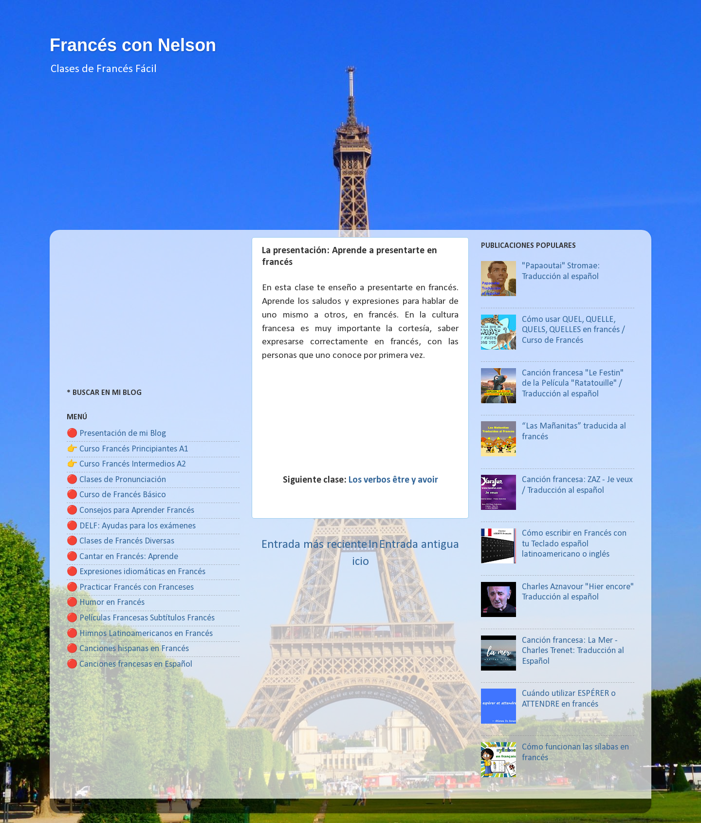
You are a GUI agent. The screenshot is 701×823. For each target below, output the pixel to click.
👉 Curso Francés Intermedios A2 (126, 464)
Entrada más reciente (314, 545)
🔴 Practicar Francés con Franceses (130, 587)
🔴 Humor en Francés (106, 602)
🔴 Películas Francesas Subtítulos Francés (141, 618)
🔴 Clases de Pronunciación (116, 480)
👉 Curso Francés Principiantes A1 (127, 449)
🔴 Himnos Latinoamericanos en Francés (140, 633)
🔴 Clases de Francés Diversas (120, 541)
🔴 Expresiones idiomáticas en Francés (136, 572)
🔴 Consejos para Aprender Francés (130, 510)
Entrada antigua (419, 545)
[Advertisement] (350, 162)
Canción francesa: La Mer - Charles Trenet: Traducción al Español (573, 651)
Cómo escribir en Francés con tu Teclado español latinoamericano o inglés (574, 544)
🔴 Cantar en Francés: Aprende (122, 556)
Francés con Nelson (133, 45)
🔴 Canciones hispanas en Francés (128, 649)
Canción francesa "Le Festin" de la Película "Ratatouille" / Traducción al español (573, 384)
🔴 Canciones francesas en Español (129, 664)
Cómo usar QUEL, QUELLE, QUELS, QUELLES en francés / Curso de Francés (573, 330)
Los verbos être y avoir (393, 480)
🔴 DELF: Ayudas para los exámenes (131, 526)
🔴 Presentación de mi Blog (116, 433)
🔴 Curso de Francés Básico (116, 495)
